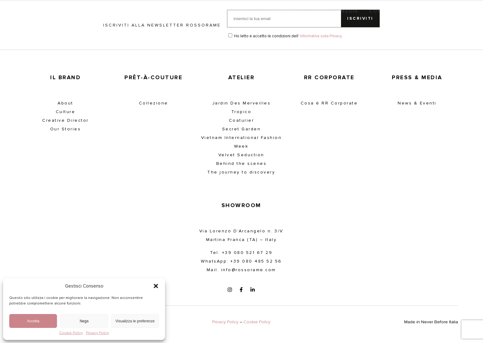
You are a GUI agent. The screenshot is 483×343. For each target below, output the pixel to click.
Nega (84, 321)
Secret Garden (241, 129)
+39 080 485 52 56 (256, 261)
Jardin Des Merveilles (241, 103)
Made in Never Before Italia (431, 322)
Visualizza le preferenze (135, 321)
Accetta (33, 321)
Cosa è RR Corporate (329, 103)
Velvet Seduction (241, 154)
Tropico (241, 111)
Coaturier (241, 120)
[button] (156, 286)
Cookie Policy (71, 333)
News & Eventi (417, 103)
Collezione (153, 103)
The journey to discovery (241, 172)
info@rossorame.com (248, 269)
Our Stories (65, 129)
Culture (65, 111)
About (65, 103)
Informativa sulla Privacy (321, 36)
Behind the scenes (241, 163)
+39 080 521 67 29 (247, 252)
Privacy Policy (97, 333)
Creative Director (65, 120)
